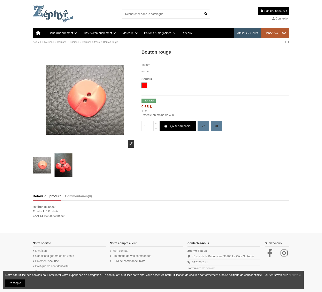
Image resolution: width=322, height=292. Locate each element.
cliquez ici (295, 275)
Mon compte (120, 250)
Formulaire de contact (201, 268)
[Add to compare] (216, 126)
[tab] (78, 197)
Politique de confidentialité (52, 266)
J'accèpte (15, 283)
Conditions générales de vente (54, 256)
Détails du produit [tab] (47, 196)
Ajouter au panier (177, 126)
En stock (39, 211)
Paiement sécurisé (47, 261)
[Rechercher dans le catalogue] (205, 13)
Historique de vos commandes (132, 256)
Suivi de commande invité (129, 261)
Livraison (41, 250)
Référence (40, 206)
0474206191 (200, 262)
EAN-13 (38, 215)
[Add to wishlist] (203, 126)
